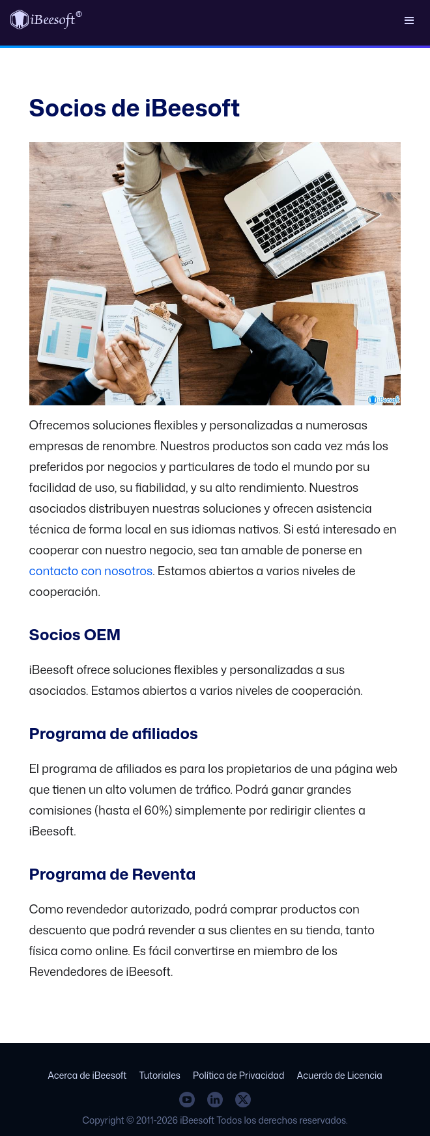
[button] (409, 19)
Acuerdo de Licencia (339, 1075)
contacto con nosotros (91, 570)
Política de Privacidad (238, 1075)
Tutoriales (159, 1075)
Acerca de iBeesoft (87, 1075)
